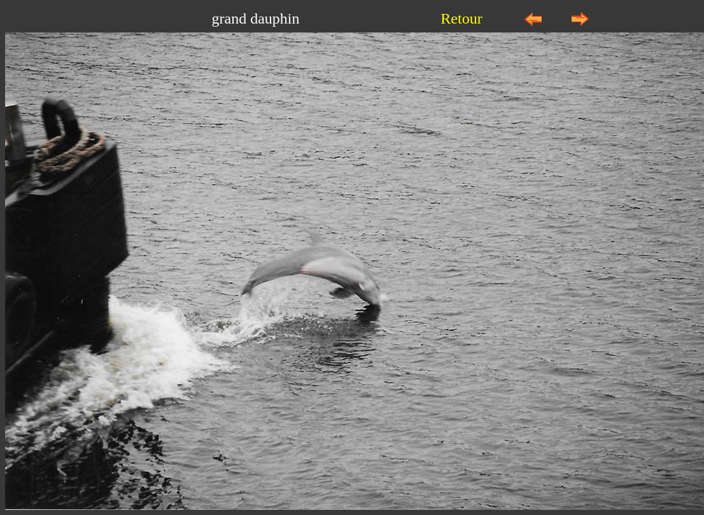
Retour (461, 18)
